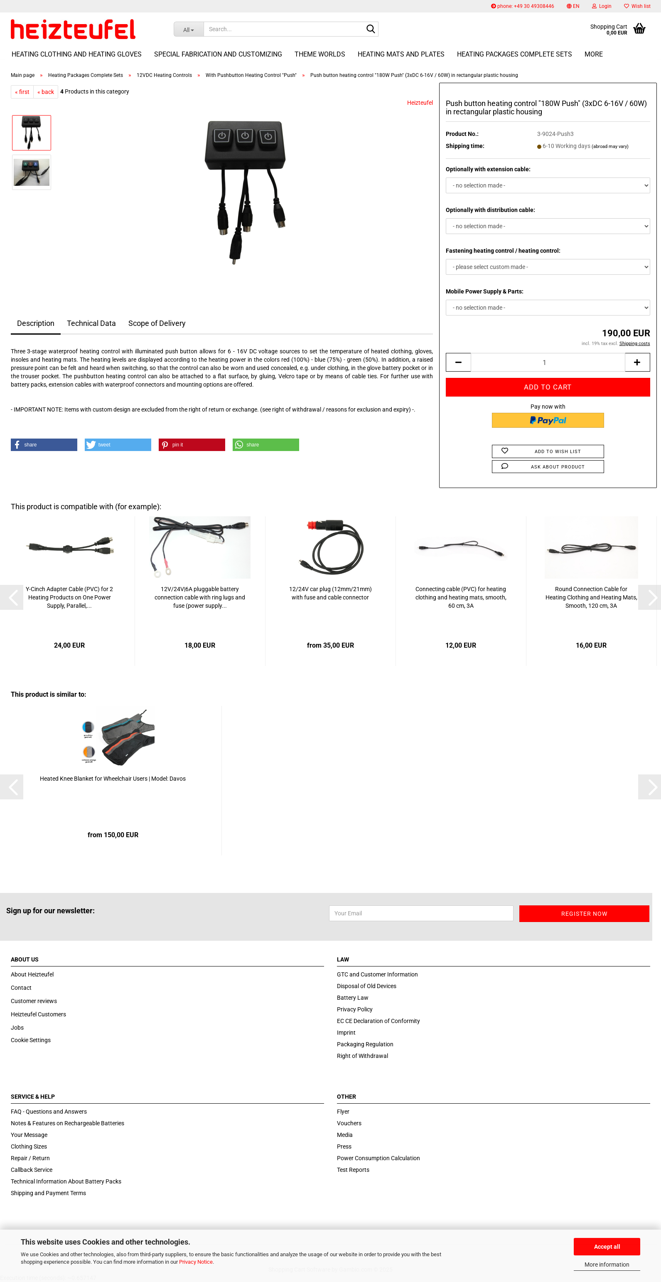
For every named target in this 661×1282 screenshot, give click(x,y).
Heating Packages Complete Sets (514, 54)
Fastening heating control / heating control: (503, 250)
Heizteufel (420, 102)
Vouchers (349, 1123)
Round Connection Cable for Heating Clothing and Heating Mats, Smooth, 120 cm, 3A (591, 597)
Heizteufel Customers (38, 1014)
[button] (573, 6)
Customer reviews (34, 1001)
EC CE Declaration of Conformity (378, 1021)
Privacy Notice (196, 1262)
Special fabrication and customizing (218, 54)
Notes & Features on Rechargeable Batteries (67, 1123)
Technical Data (91, 323)
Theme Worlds (320, 54)
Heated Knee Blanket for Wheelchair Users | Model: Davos (113, 778)
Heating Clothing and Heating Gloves (77, 54)
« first (22, 92)
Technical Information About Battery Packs (66, 1181)
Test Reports (353, 1169)
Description (35, 323)
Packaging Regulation (365, 1044)
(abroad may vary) (610, 146)
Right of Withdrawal (362, 1056)
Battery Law (353, 997)
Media (345, 1135)
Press (344, 1146)
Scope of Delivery (157, 323)
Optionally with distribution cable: (490, 210)
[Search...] (189, 29)
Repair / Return (30, 1158)
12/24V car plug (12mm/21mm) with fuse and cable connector (330, 593)
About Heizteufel (32, 974)
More (594, 54)
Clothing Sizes (29, 1146)
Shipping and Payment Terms (48, 1193)
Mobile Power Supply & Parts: (484, 291)
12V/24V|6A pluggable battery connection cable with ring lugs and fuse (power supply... (200, 597)
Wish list (637, 6)
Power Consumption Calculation (378, 1158)
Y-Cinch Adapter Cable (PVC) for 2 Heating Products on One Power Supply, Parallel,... (69, 597)
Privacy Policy (355, 1009)
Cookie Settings (31, 1040)
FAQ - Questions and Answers (49, 1111)
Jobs (17, 1027)
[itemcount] (548, 362)
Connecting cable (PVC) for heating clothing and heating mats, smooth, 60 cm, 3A (460, 597)
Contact (21, 987)
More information (607, 1264)
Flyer (343, 1111)
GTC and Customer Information (377, 974)
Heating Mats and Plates (401, 54)
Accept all (607, 1246)
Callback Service (31, 1169)
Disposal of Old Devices (366, 986)
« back (45, 92)
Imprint (346, 1032)
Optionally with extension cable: (488, 169)
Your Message (29, 1135)
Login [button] (602, 6)
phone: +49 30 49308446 (522, 6)
